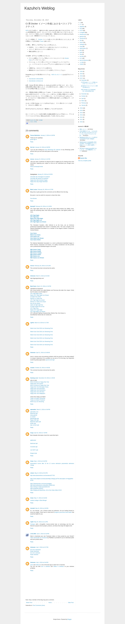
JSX (81, 40)
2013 (81, 115)
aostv (31, 564)
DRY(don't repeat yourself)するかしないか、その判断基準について (88, 150)
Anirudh (32, 508)
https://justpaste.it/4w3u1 (36, 488)
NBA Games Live (35, 256)
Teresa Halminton (35, 135)
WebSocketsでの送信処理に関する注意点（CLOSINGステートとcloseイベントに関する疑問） (88, 144)
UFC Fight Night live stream (37, 300)
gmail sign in (33, 139)
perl (81, 50)
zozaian (32, 367)
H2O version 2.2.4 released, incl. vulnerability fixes (88, 90)
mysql (81, 46)
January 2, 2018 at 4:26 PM (48, 135)
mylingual (82, 44)
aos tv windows (45, 566)
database (82, 26)
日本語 (35, 121)
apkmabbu (33, 409)
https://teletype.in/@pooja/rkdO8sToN (40, 487)
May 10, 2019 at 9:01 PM (41, 473)
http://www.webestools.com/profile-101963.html (42, 485)
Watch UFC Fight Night (36, 218)
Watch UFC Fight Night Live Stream (39, 295)
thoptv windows (34, 554)
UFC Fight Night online (36, 293)
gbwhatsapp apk (34, 418)
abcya (31, 166)
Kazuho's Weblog (39, 8)
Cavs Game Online (35, 239)
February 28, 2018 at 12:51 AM (43, 265)
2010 (81, 122)
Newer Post (29, 602)
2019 (81, 73)
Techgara (32, 524)
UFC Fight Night (34, 215)
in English (82, 32)
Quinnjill (32, 206)
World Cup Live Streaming (37, 401)
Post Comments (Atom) (39, 605)
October (83, 96)
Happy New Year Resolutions (37, 390)
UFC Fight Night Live (36, 220)
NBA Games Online (35, 254)
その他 (81, 62)
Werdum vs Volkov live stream (38, 301)
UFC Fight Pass (34, 217)
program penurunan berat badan (63, 512)
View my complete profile (84, 160)
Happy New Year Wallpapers (37, 393)
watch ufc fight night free (36, 305)
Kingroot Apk (33, 453)
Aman (31, 461)
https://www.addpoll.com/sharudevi (39, 478)
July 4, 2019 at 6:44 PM (42, 562)
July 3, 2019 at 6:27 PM (42, 547)
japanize (82, 36)
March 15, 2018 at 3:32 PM (44, 286)
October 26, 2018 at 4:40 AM (42, 367)
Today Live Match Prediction (37, 400)
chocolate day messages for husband (40, 176)
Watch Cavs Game (35, 235)
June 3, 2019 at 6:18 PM (43, 533)
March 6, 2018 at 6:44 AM (42, 276)
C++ (81, 24)
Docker (40, 39)
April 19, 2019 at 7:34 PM (40, 432)
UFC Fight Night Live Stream (38, 222)
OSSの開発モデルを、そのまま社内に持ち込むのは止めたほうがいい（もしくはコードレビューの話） (88, 133)
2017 (81, 78)
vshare (32, 473)
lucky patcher (33, 415)
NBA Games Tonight (36, 253)
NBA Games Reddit (35, 251)
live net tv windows (35, 553)
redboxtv (38, 564)
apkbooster (33, 440)
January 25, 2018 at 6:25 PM (45, 174)
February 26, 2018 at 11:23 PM (44, 206)
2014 (81, 112)
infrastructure (83, 34)
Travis (41, 41)
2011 (81, 119)
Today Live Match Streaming (37, 398)
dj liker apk (33, 423)
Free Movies (33, 198)
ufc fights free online (35, 296)
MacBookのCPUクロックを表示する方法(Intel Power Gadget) (88, 138)
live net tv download (35, 549)
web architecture (84, 60)
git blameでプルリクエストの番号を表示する (89, 86)
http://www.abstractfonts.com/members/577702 (42, 475)
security (82, 56)
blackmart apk (34, 413)
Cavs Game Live (34, 236)
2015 (81, 110)
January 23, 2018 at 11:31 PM (42, 159)
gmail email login (50, 360)
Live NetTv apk (34, 450)
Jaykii (31, 522)
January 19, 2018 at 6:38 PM (42, 147)
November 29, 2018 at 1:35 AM (47, 378)
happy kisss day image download (38, 181)
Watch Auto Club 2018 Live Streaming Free (41, 328)
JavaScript (82, 38)
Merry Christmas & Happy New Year (39, 382)
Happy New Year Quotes (36, 383)
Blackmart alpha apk (35, 421)
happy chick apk (34, 420)
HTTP (81, 30)
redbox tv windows (58, 566)
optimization (83, 48)
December (84, 80)
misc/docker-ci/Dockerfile (36, 78)
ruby (81, 54)
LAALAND (33, 533)
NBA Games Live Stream (37, 257)
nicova (32, 159)
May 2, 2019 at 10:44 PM (40, 461)
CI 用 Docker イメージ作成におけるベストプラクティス (89, 83)
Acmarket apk (33, 446)
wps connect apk (34, 425)
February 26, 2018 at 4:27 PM (45, 189)
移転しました (83, 129)
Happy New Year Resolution (37, 388)
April (82, 98)
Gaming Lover (34, 378)
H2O (27, 30)
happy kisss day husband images (39, 180)
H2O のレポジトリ (56, 74)
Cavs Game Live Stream (37, 238)
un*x (81, 58)
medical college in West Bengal (38, 500)
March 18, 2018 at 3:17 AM (42, 322)
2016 (81, 108)
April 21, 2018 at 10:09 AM (43, 352)
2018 (81, 76)
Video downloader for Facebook (38, 537)
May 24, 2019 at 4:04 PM (41, 508)
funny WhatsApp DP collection (52, 149)
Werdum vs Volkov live (36, 298)
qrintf (81, 52)
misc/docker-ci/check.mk (36, 81)
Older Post (71, 602)
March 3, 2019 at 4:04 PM (43, 409)
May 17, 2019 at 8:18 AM (40, 498)
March (83, 100)
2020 (81, 71)
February (83, 103)
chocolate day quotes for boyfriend (39, 178)
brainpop (36, 166)
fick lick (32, 147)
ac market (32, 417)
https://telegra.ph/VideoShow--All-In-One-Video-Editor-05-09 (46, 490)
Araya (31, 432)
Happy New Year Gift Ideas (37, 391)
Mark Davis (33, 286)
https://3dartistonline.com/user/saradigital (41, 483)
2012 (81, 117)
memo (31, 121)
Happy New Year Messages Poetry (39, 387)
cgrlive (32, 322)
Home (50, 602)
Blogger (69, 619)
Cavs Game (33, 233)
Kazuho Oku (83, 158)
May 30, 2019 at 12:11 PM (41, 522)
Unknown (33, 276)
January (83, 105)
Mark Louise (33, 189)
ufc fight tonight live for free (37, 306)
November (84, 94)
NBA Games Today (35, 249)
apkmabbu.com (34, 412)
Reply (31, 141)
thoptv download (34, 551)
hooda (41, 166)
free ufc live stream (35, 303)
